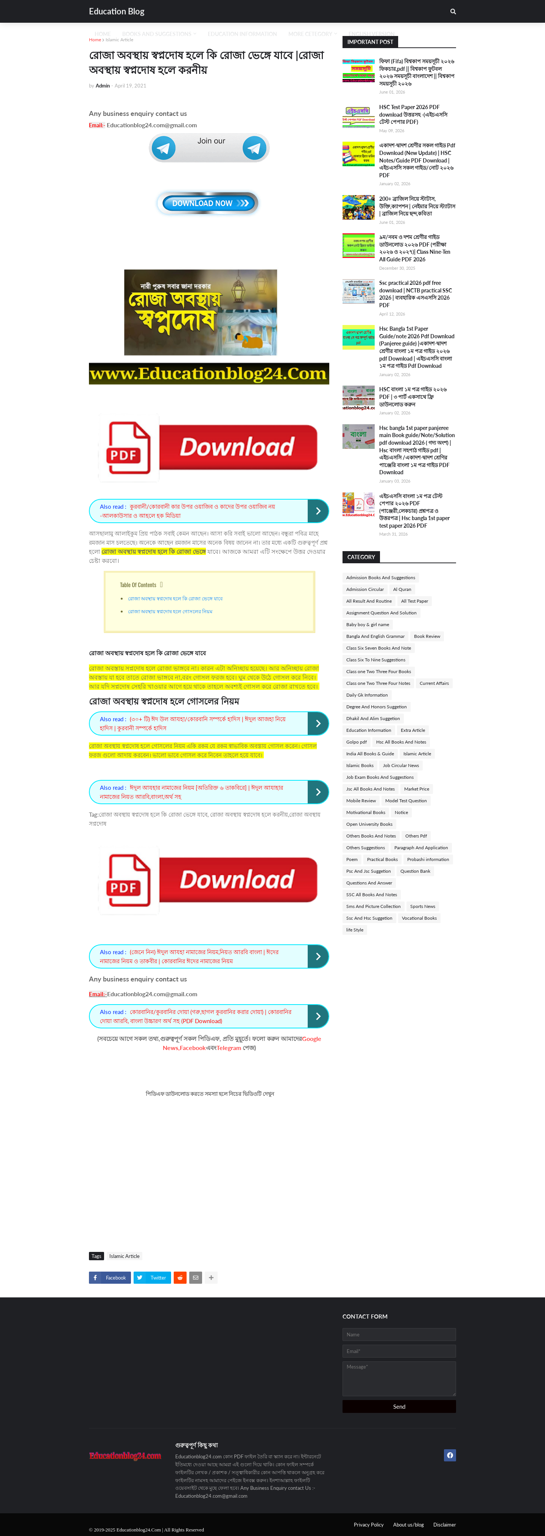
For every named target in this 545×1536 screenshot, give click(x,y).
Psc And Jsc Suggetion (368, 871)
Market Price (416, 789)
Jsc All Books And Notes (370, 789)
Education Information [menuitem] (242, 34)
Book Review (427, 636)
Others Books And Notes (371, 836)
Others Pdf (416, 836)
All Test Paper (414, 601)
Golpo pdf (356, 742)
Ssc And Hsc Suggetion (369, 918)
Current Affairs (434, 683)
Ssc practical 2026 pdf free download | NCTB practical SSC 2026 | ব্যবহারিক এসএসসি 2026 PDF (415, 294)
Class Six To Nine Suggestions (375, 660)
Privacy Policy (369, 1525)
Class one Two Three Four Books (378, 671)
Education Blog (117, 11)
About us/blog (408, 1525)
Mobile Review (361, 800)
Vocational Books (419, 918)
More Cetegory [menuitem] (310, 34)
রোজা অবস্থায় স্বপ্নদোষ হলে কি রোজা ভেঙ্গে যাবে (176, 598)
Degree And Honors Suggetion (376, 706)
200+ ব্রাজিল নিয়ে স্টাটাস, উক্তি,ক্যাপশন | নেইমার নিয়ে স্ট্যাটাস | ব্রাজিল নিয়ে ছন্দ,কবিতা (417, 206)
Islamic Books (360, 765)
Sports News (422, 906)
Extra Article (413, 730)
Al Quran (402, 589)
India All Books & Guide (370, 753)
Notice (401, 812)
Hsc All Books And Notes (401, 742)
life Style (354, 930)
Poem (352, 859)
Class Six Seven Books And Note (378, 648)
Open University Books (369, 824)
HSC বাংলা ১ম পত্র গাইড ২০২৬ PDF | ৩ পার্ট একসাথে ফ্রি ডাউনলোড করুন (413, 396)
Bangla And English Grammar (375, 636)
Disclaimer (444, 1525)
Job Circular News (401, 765)
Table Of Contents (138, 584)
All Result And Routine (369, 601)
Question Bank (415, 871)
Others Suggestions (365, 847)
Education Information (368, 730)
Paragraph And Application (421, 847)
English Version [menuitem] (372, 34)
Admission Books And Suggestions (380, 577)
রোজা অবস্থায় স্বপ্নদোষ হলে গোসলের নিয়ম (170, 611)
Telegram (228, 1047)
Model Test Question (406, 800)
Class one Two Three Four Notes (378, 683)
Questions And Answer (369, 883)
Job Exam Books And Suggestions (380, 777)
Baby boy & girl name (367, 624)
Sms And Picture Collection (373, 906)
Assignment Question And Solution (381, 613)
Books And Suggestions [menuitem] (157, 34)
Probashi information (428, 859)
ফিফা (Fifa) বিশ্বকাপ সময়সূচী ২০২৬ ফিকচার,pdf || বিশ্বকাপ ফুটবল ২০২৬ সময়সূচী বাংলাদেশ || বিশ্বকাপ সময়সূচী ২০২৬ (417, 72)
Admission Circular (365, 589)
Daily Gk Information (367, 695)
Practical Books (382, 859)
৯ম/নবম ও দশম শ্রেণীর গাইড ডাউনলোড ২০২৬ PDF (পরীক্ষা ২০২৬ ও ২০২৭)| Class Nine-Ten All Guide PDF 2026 (414, 248)
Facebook (193, 1047)
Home (95, 39)
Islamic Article (119, 39)
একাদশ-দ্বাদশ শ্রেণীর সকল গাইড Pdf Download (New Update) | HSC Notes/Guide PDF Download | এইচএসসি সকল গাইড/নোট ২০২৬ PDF (417, 160)
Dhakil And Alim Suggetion (373, 718)
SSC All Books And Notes (371, 894)
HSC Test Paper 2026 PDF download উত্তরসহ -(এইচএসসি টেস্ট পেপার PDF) (413, 114)
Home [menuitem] (103, 34)
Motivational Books (365, 812)
